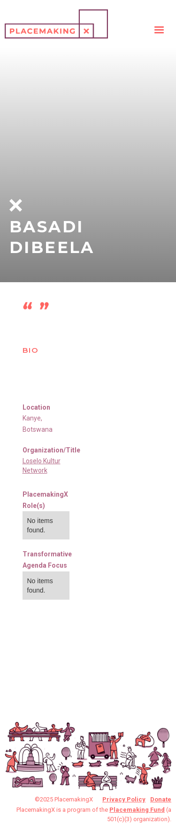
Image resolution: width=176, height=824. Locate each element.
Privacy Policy (123, 799)
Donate (160, 799)
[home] (56, 22)
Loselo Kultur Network (42, 465)
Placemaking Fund (137, 809)
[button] (159, 30)
